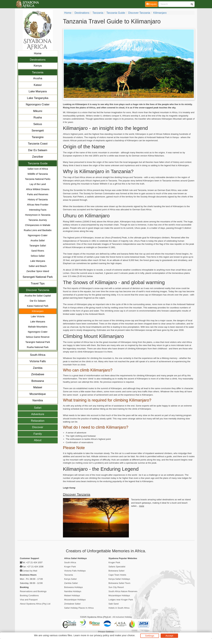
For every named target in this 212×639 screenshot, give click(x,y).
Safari (37, 407)
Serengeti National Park (38, 276)
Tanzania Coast (38, 143)
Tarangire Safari (37, 245)
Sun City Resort (116, 587)
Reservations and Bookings (33, 591)
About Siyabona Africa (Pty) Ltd (35, 603)
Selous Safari (38, 256)
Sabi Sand (113, 603)
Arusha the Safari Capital (38, 295)
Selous (37, 124)
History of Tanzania (38, 199)
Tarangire (38, 137)
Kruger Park (70, 566)
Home (38, 53)
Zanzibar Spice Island (37, 271)
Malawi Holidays (72, 595)
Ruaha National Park (38, 347)
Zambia (37, 367)
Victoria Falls (37, 361)
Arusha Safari (37, 240)
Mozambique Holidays (75, 599)
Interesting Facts (37, 209)
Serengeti (38, 130)
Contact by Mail (29, 570)
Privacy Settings (106, 631)
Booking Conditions (29, 595)
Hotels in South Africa (119, 608)
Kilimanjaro (37, 311)
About (37, 440)
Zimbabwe (37, 374)
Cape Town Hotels (117, 575)
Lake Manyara (38, 91)
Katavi (38, 85)
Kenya (38, 65)
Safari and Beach (38, 266)
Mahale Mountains (37, 326)
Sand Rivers (37, 250)
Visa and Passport (29, 599)
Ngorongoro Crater (38, 104)
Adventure (37, 414)
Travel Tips (38, 283)
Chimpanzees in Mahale (37, 225)
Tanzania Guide (38, 163)
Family (37, 433)
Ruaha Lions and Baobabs (38, 230)
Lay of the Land (37, 184)
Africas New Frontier (37, 204)
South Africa (37, 354)
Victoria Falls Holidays (75, 570)
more (141, 506)
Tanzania (37, 72)
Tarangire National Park (37, 342)
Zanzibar (37, 156)
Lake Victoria (38, 316)
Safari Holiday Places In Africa (79, 608)
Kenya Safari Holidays (119, 579)
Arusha (37, 78)
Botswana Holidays (73, 587)
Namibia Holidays (72, 591)
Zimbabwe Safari (72, 603)
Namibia (37, 400)
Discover (37, 427)
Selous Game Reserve (38, 337)
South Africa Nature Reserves (122, 591)
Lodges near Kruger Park (120, 599)
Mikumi (37, 111)
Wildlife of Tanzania (37, 174)
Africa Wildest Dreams (37, 189)
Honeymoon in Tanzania (37, 215)
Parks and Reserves (37, 194)
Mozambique (37, 394)
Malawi (37, 387)
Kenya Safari (70, 579)
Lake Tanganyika (37, 98)
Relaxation (37, 420)
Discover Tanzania (37, 290)
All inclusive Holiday (122, 617)
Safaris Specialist (116, 566)
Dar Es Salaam (37, 150)
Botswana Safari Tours (119, 583)
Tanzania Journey (37, 220)
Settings (149, 635)
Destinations (38, 59)
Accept (169, 635)
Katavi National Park (37, 306)
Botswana (37, 381)
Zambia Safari (71, 583)
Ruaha (37, 117)
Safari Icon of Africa (37, 168)
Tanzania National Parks (37, 179)
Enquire (152, 3)
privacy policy (101, 635)
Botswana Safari (116, 570)
